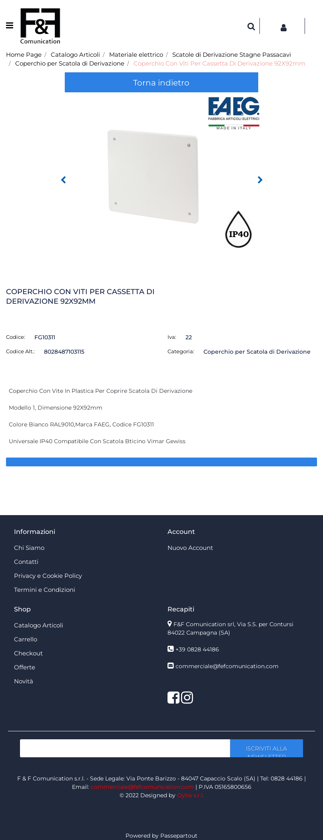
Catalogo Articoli (75, 54)
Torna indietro (161, 83)
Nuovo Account (190, 547)
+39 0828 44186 (197, 649)
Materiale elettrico (136, 54)
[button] (251, 26)
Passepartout (178, 835)
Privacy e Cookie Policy (48, 575)
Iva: (171, 337)
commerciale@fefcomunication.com (227, 666)
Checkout (28, 653)
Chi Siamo (29, 547)
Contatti (26, 561)
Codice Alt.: (20, 351)
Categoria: (180, 351)
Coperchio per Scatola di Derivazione (69, 63)
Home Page (24, 54)
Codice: (15, 337)
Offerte (24, 667)
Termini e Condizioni (44, 589)
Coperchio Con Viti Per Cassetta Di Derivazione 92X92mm (219, 63)
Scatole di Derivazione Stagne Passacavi (231, 54)
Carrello (25, 639)
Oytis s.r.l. (190, 795)
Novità (23, 681)
